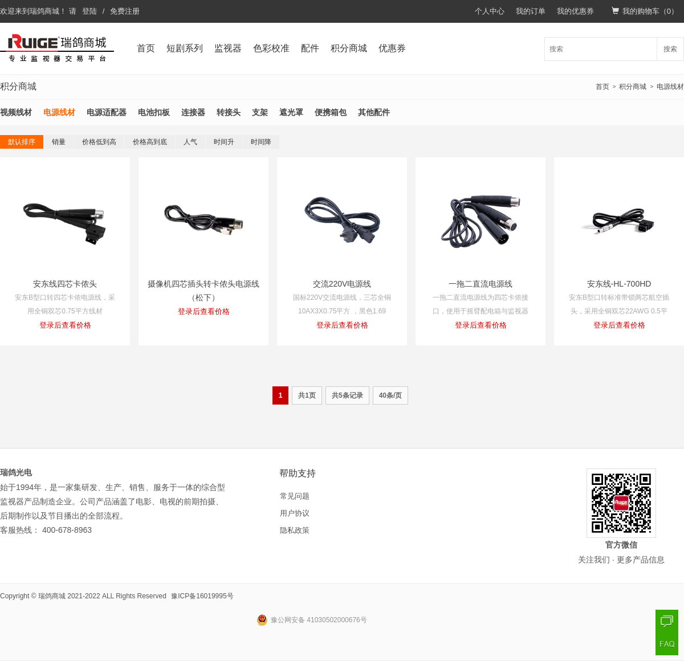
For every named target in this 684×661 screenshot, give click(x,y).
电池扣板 (154, 112)
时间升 (224, 142)
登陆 (89, 11)
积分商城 (349, 48)
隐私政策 (295, 530)
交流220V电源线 (342, 283)
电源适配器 (107, 112)
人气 (190, 142)
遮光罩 (291, 112)
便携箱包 (331, 112)
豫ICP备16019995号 (202, 596)
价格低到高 (99, 142)
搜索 (670, 49)
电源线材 (670, 87)
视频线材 (16, 112)
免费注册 (125, 11)
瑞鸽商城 (44, 11)
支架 (260, 112)
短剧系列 (184, 48)
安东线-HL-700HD (619, 283)
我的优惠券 (575, 11)
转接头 (229, 112)
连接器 (193, 112)
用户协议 (295, 513)
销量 (59, 142)
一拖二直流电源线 (480, 283)
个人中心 (489, 11)
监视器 (228, 48)
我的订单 (530, 11)
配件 (310, 48)
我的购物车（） (645, 11)
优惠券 (392, 48)
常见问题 (295, 496)
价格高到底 (150, 142)
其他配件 (374, 112)
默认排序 (21, 142)
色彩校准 (271, 48)
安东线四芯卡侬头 (65, 283)
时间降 (261, 142)
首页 (146, 48)
